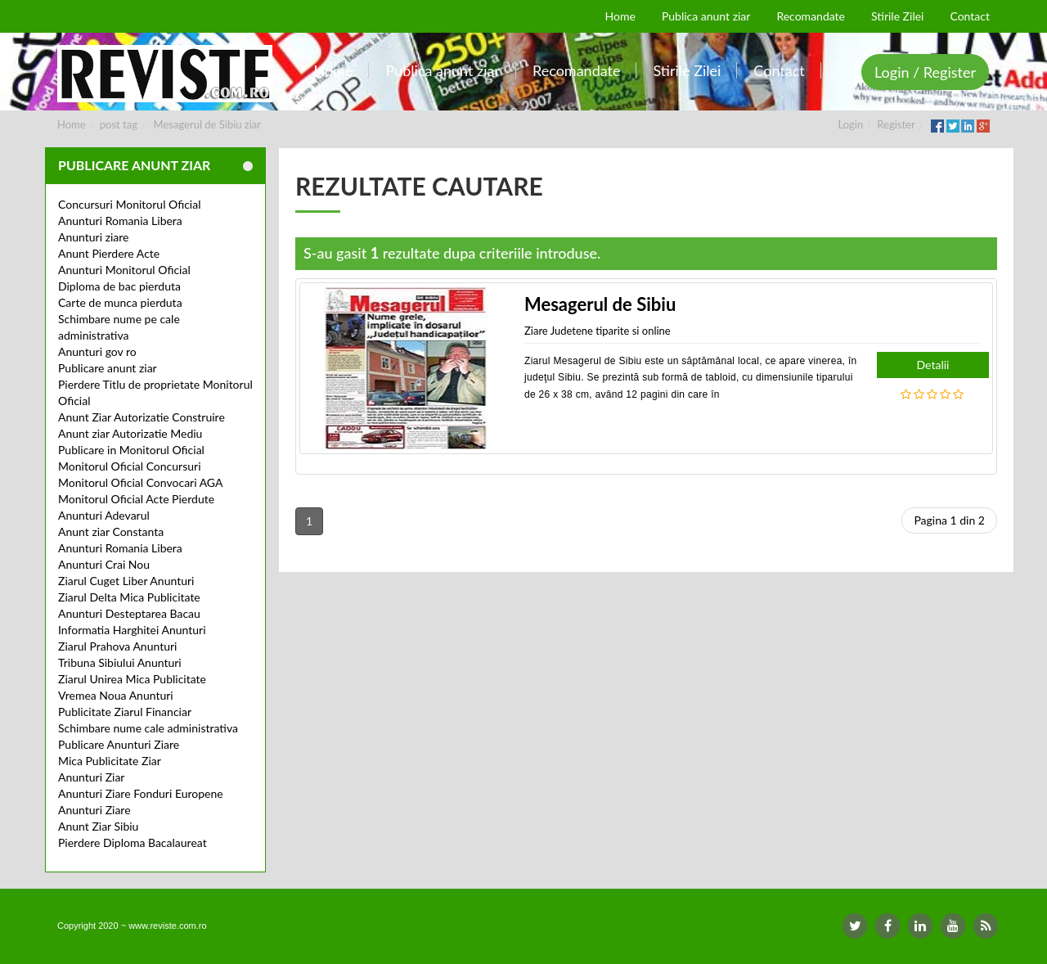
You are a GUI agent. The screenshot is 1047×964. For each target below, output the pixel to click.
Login (851, 124)
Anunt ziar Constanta (111, 531)
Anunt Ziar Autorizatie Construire (141, 417)
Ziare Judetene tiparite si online (597, 330)
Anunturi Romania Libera (120, 220)
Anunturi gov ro (97, 351)
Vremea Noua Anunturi (115, 695)
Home (71, 124)
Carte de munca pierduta (120, 302)
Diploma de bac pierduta (119, 286)
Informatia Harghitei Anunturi (132, 630)
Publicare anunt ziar (107, 368)
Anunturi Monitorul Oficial (124, 270)
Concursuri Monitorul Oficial (129, 204)
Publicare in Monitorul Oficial (131, 450)
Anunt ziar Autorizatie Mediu (130, 433)
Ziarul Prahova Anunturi (117, 646)
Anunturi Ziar (91, 777)
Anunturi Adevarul (104, 515)
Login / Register (925, 72)
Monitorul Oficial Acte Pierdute (136, 499)
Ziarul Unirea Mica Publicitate (132, 679)
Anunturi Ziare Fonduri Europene (140, 793)
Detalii (933, 365)
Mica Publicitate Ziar (109, 761)
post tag (118, 124)
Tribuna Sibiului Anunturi (120, 662)
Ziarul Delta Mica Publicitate (129, 597)
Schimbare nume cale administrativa (148, 728)
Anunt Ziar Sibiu (98, 826)
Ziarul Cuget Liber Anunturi (126, 581)
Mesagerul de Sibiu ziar (207, 124)
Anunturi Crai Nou (104, 564)
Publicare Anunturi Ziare (118, 744)
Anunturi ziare (93, 237)
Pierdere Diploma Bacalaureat (132, 842)
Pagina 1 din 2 (949, 520)
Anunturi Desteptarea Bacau (129, 613)
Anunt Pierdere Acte (109, 253)
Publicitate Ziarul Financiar (124, 711)
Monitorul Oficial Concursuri (129, 466)
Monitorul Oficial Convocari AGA (140, 482)
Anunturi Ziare (94, 810)
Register (895, 124)
